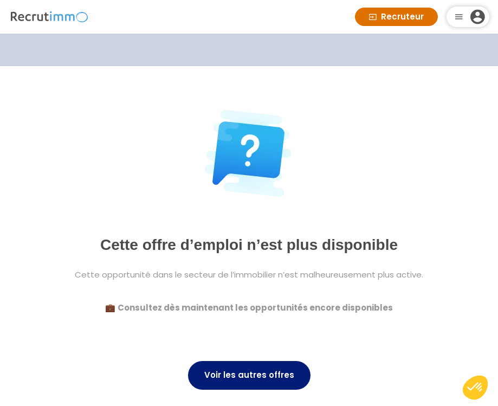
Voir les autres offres (249, 375)
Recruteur (396, 16)
